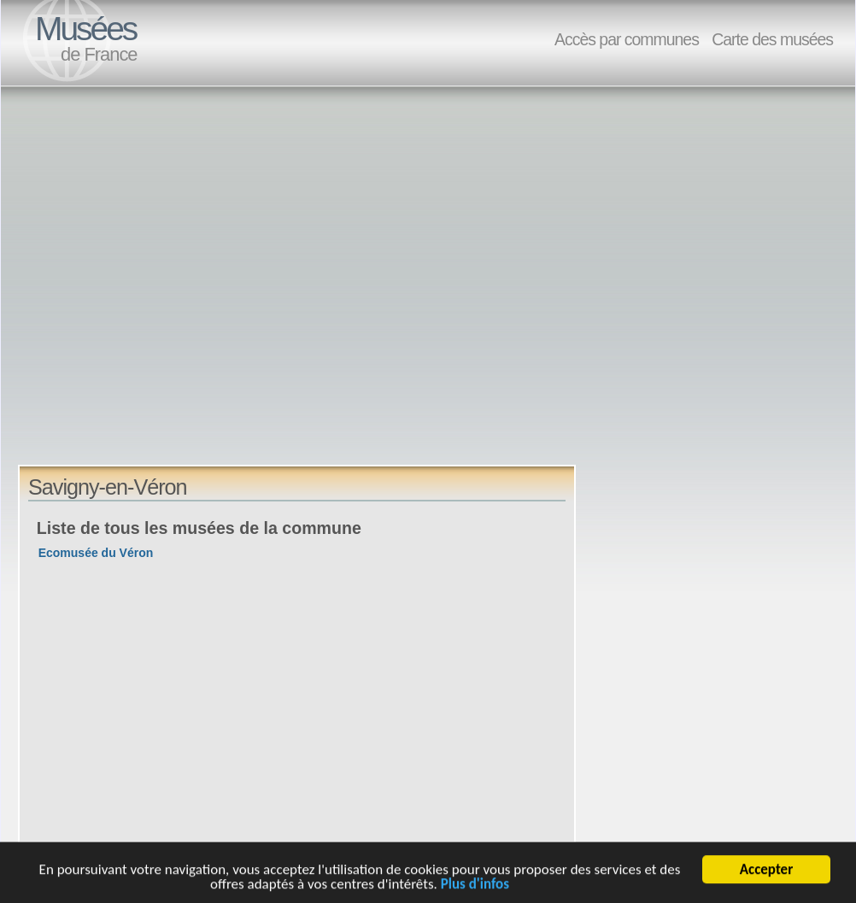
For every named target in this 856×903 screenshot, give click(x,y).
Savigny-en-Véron (107, 487)
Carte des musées (772, 39)
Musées (85, 28)
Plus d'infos (475, 886)
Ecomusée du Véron (96, 553)
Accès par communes (626, 39)
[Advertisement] (174, 290)
